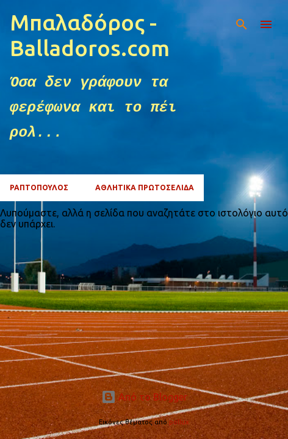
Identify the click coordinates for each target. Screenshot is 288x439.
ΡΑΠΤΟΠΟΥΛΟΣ (39, 187)
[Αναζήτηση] (241, 24)
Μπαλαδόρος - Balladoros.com (90, 35)
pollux (179, 422)
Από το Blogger (144, 396)
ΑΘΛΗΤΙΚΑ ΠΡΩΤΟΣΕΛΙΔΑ (144, 187)
